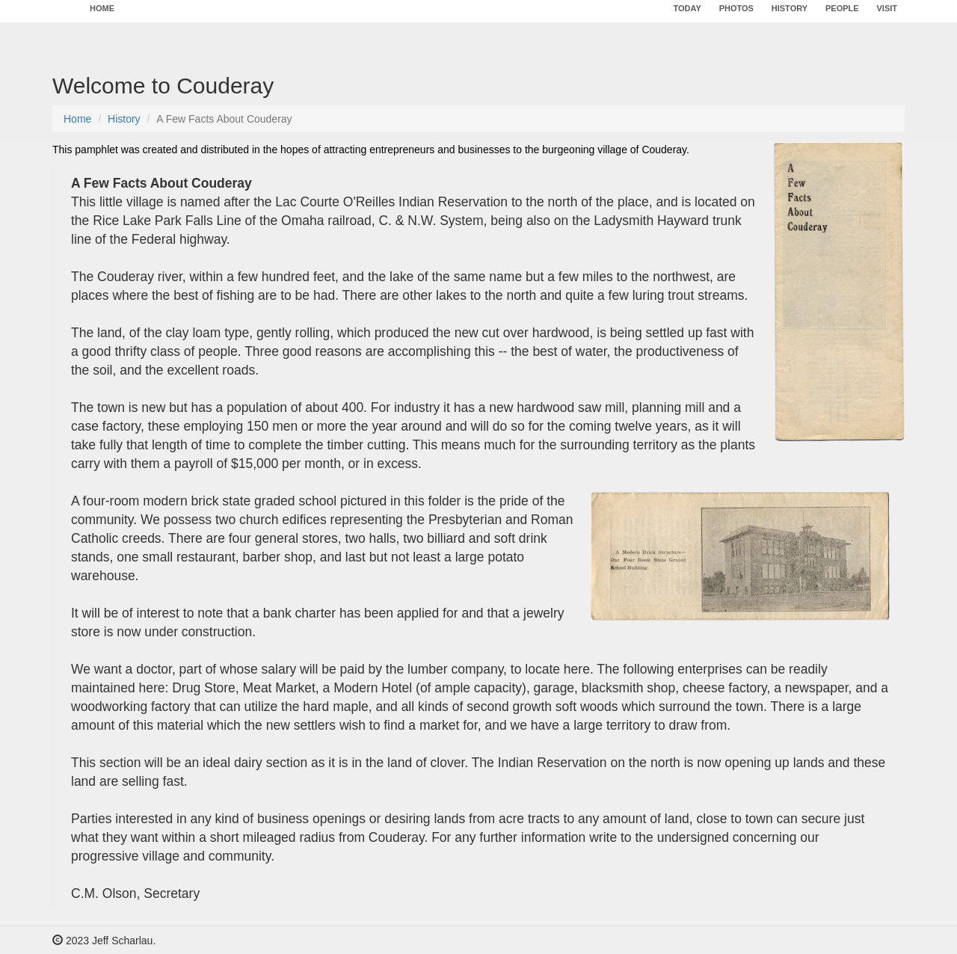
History (124, 119)
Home (77, 119)
